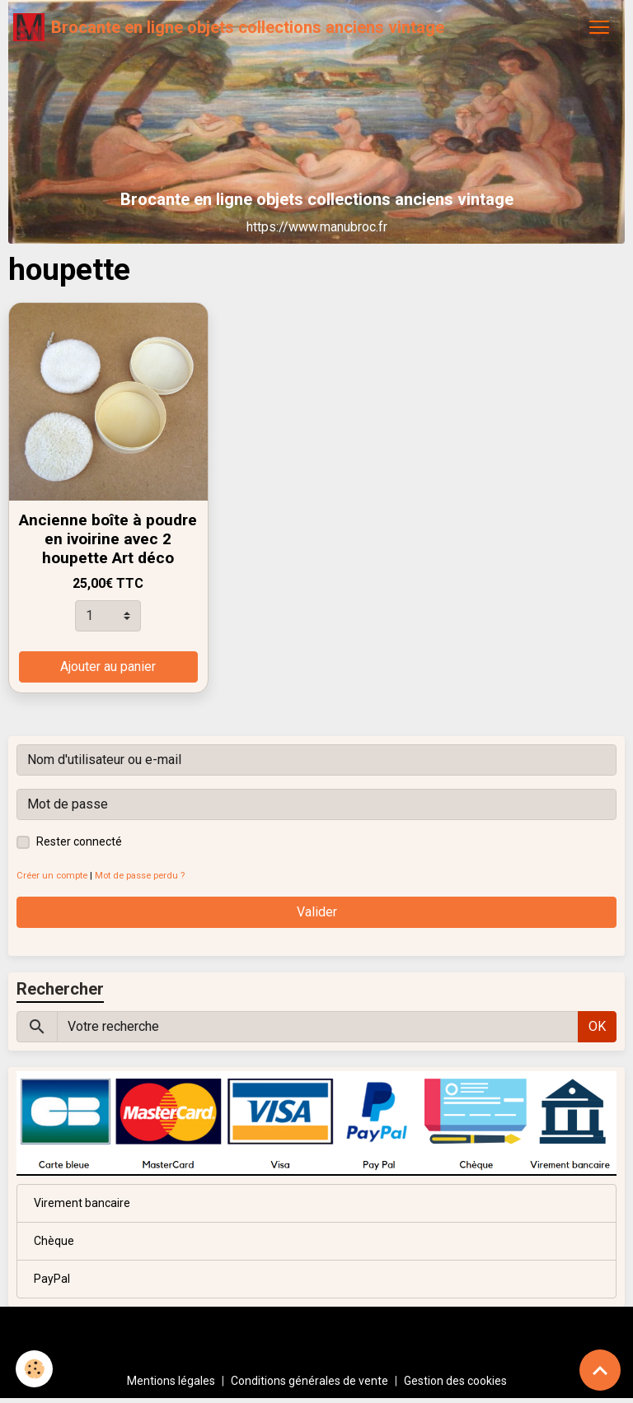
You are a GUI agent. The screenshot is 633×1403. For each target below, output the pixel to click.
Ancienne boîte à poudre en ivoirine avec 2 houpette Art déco (108, 538)
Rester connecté (79, 841)
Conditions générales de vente (309, 1380)
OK (597, 1026)
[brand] (228, 27)
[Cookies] (35, 1368)
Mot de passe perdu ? (140, 875)
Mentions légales (171, 1380)
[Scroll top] (600, 1370)
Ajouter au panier (108, 666)
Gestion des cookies (455, 1380)
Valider (317, 912)
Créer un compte (51, 875)
